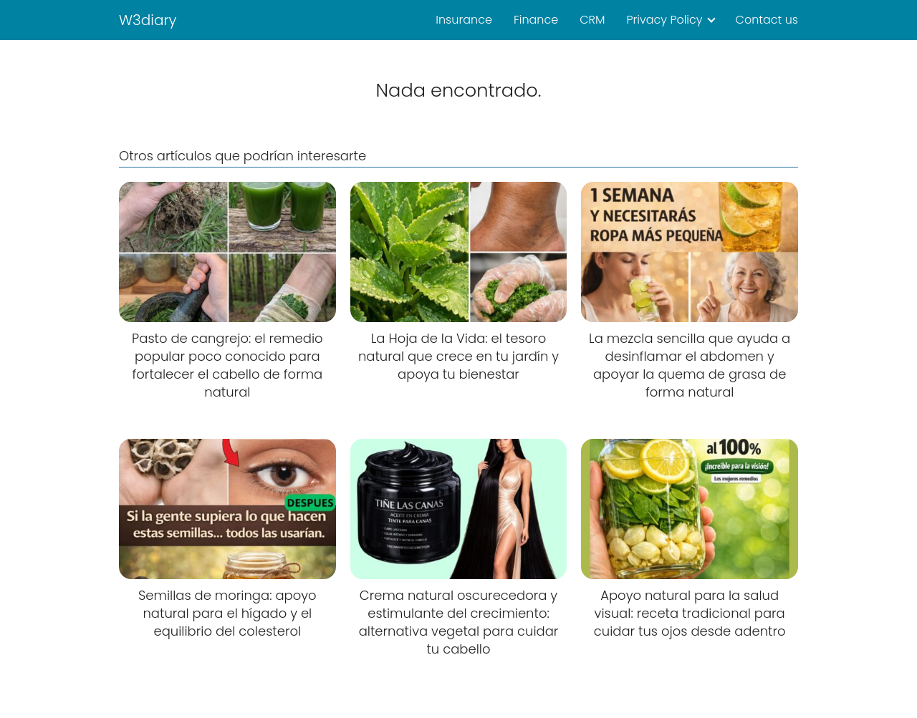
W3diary (148, 20)
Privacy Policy (664, 19)
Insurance (464, 19)
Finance (536, 19)
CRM (592, 19)
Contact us (767, 19)
